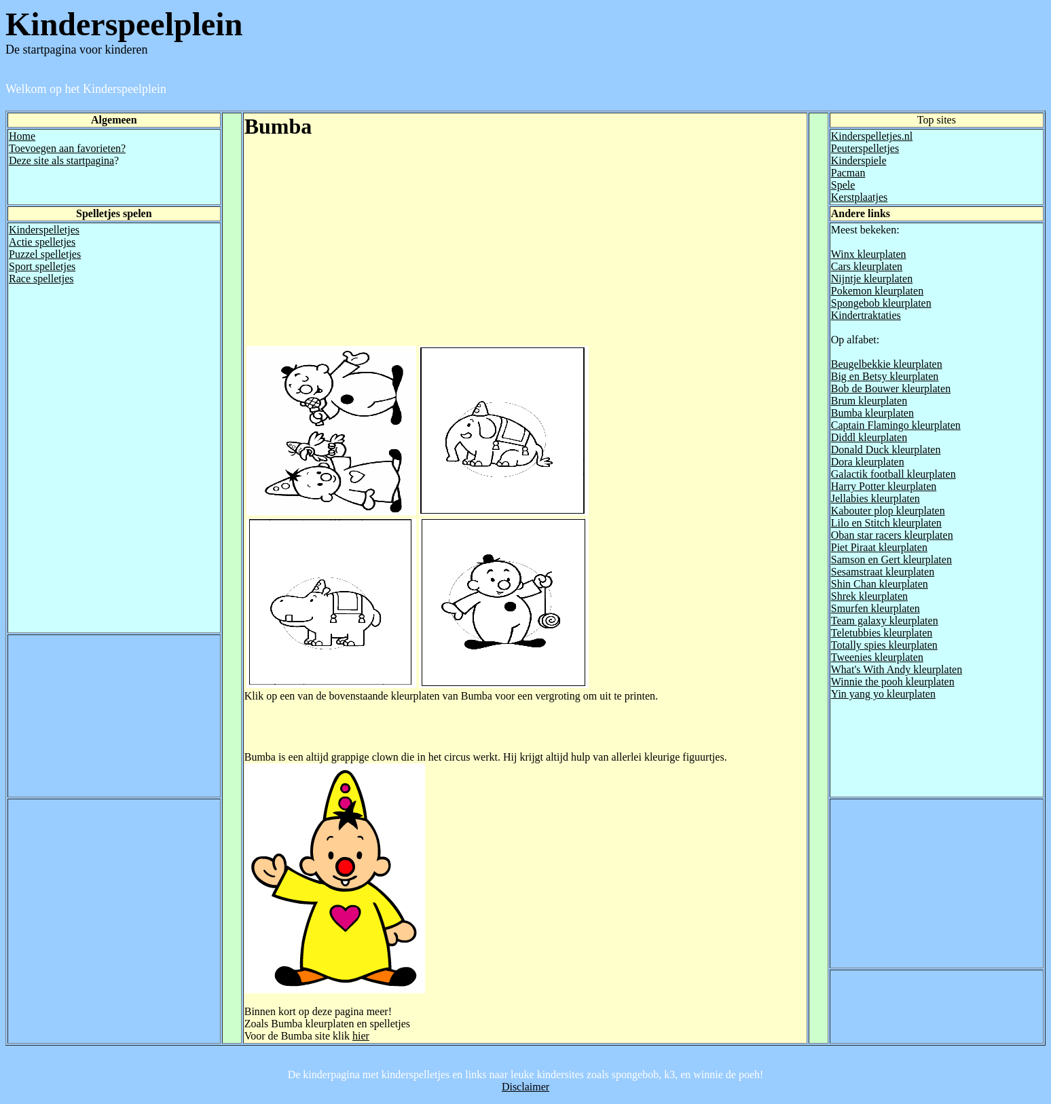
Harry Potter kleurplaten (884, 486)
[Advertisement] (358, 249)
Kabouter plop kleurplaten (888, 510)
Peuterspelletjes (865, 148)
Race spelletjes (41, 278)
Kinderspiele (859, 160)
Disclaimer (525, 1086)
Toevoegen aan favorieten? (67, 148)
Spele (843, 185)
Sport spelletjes (42, 266)
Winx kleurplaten (868, 254)
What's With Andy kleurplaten (896, 669)
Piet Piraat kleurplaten (879, 547)
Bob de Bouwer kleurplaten (891, 388)
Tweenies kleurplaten (877, 657)
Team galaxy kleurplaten (884, 620)
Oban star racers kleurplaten (892, 535)
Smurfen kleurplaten (875, 608)
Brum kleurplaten (869, 400)
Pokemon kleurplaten (877, 291)
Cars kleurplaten (866, 266)
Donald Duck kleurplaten (886, 449)
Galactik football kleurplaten (893, 474)
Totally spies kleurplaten (884, 645)
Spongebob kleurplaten (881, 303)
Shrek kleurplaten (869, 596)
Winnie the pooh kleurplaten (893, 681)
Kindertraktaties (866, 315)
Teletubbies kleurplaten (882, 633)
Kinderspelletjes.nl (871, 136)
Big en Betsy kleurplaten (885, 376)
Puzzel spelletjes (45, 254)
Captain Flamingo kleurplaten (896, 425)
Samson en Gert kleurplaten (891, 559)
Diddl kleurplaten (869, 437)
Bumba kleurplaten (872, 413)
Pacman (848, 172)
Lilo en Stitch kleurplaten (886, 523)
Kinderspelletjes (44, 229)
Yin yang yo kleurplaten (883, 694)
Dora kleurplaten (867, 462)
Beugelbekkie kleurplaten (886, 364)
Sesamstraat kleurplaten (882, 571)
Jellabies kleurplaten (875, 498)
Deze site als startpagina (61, 160)
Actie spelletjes (42, 242)
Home (22, 136)
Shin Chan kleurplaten (879, 584)
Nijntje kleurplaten (871, 278)
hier (360, 1036)
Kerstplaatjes (859, 197)
